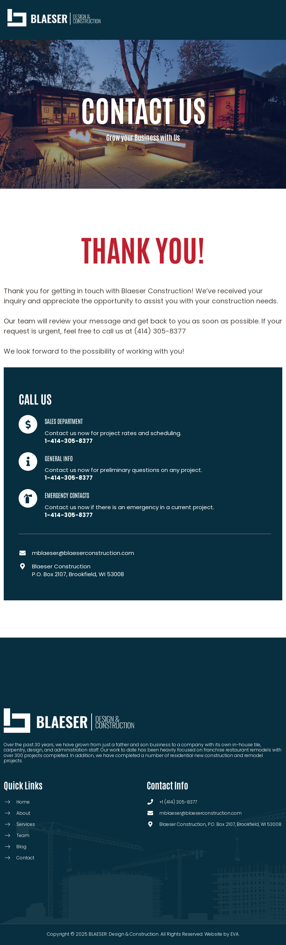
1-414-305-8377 (69, 441)
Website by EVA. (221, 934)
